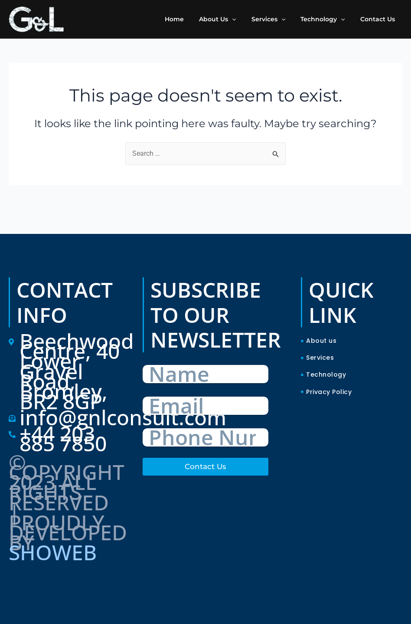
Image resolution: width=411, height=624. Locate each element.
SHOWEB (53, 552)
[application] (243, 19)
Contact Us (205, 466)
